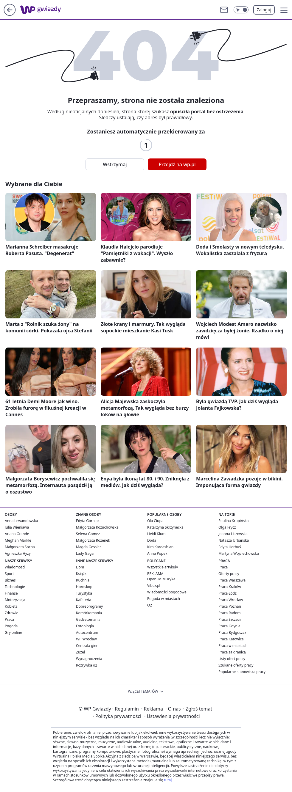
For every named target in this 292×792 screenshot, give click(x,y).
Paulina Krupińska (233, 520)
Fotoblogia (85, 625)
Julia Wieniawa (17, 527)
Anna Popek (157, 553)
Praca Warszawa (232, 580)
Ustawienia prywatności (172, 716)
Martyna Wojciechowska (238, 553)
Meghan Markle (18, 540)
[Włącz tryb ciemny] (241, 9)
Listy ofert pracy (231, 658)
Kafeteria (83, 599)
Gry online (13, 632)
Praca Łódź (227, 593)
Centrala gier (87, 645)
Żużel (80, 652)
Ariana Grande (17, 533)
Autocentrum (87, 632)
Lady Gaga (85, 553)
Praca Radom (229, 612)
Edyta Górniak (88, 520)
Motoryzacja (15, 599)
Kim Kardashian (160, 546)
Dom (80, 567)
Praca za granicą (232, 652)
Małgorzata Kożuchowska (97, 527)
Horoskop (84, 586)
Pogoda (11, 625)
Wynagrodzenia (89, 658)
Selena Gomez (88, 533)
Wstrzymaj (115, 164)
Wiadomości (15, 567)
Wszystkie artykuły (162, 567)
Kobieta (11, 606)
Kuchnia (82, 580)
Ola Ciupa (155, 520)
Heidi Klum (156, 533)
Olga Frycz (227, 527)
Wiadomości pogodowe (167, 592)
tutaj (168, 779)
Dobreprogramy (89, 606)
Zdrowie (11, 612)
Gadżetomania (88, 619)
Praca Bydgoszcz (232, 632)
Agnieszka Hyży (18, 553)
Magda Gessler (88, 546)
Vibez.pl (153, 585)
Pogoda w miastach (163, 598)
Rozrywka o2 (86, 665)
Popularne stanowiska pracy (241, 671)
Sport (9, 573)
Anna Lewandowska (21, 520)
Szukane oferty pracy (235, 665)
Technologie (15, 586)
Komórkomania (89, 612)
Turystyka (84, 593)
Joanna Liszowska (233, 533)
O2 (149, 605)
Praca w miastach (233, 645)
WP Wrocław (86, 639)
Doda (151, 540)
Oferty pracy (228, 573)
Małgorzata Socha (20, 546)
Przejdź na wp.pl (177, 164)
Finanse (11, 593)
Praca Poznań (229, 606)
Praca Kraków (229, 586)
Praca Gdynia (229, 625)
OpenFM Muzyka (161, 579)
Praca (9, 619)
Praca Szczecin (230, 619)
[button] (284, 10)
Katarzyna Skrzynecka (165, 527)
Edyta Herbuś (229, 546)
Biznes (10, 580)
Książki (81, 573)
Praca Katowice (231, 639)
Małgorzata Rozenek (93, 540)
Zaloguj (264, 9)
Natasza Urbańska (233, 540)
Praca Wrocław (230, 599)
